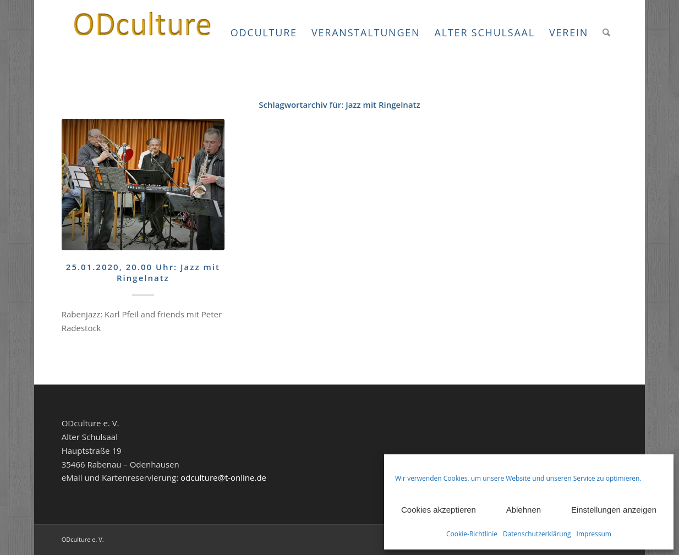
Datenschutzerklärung (537, 533)
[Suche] (606, 32)
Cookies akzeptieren (438, 509)
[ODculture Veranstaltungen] (144, 32)
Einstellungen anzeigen (613, 509)
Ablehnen (523, 509)
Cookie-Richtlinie (471, 533)
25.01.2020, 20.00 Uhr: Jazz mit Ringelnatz (143, 272)
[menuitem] (263, 32)
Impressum (594, 533)
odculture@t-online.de (223, 477)
